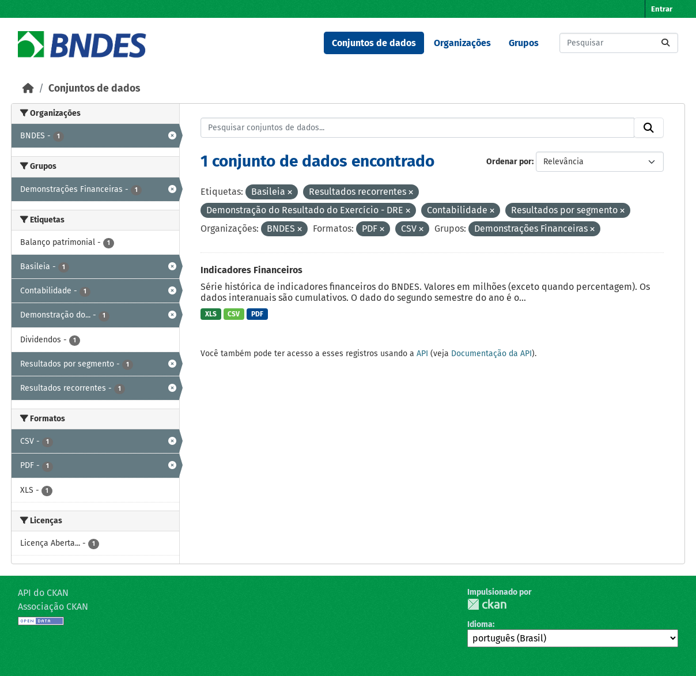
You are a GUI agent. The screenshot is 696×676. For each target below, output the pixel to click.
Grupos (524, 42)
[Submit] (665, 43)
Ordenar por (509, 162)
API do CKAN (43, 592)
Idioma (480, 624)
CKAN (486, 604)
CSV (234, 314)
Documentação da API (491, 353)
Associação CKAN (53, 606)
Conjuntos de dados (374, 42)
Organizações (462, 42)
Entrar (661, 9)
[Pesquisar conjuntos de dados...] (618, 43)
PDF (257, 314)
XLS (211, 314)
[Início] (28, 88)
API (422, 353)
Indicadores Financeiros (251, 270)
